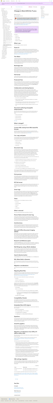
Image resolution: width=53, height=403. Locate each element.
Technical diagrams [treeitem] (5, 48)
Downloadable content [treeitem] (4, 14)
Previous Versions (7, 400)
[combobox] (6, 8)
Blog (10, 400)
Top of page (15, 120)
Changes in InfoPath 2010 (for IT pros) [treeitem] (7, 33)
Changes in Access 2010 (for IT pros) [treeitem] (7, 31)
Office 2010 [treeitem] (2, 9)
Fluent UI (42, 9)
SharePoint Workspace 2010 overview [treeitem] (7, 21)
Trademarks (30, 400)
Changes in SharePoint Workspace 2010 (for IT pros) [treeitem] (7, 42)
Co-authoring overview (17, 392)
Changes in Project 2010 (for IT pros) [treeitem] (7, 37)
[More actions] (38, 6)
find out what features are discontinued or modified (23, 30)
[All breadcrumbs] (14, 6)
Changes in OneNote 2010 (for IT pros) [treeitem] (7, 34)
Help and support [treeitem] (5, 49)
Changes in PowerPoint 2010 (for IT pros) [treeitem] (7, 36)
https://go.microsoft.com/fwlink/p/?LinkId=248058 (22, 31)
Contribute (13, 400)
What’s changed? (43, 16)
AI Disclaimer (2, 400)
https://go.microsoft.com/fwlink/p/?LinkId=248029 (30, 29)
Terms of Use (26, 400)
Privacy (16, 400)
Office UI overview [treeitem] (5, 24)
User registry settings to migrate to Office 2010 (27, 373)
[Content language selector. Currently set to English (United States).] (4, 399)
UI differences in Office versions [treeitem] (6, 25)
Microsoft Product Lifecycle (21, 3)
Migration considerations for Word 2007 (19, 338)
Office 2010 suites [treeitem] (5, 17)
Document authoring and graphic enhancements (45, 15)
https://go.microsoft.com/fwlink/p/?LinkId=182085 (20, 275)
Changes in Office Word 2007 (26, 23)
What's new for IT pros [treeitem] (5, 18)
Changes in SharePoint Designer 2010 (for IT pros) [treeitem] (7, 40)
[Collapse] (11, 7)
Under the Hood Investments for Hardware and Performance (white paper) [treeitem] (7, 20)
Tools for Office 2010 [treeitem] (5, 46)
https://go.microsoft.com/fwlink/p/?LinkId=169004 (20, 24)
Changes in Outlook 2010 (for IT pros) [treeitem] (7, 35)
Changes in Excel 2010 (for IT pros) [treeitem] (7, 32)
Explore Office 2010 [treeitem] (5, 16)
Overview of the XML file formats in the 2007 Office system (26, 274)
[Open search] (49, 1)
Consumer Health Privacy (21, 400)
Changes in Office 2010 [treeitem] (5, 30)
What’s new (42, 8)
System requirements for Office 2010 (19, 388)
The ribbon (42, 10)
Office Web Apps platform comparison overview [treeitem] (7, 23)
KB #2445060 (29, 132)
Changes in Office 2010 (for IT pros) (18, 387)
